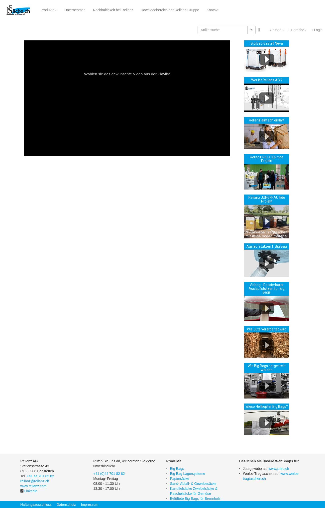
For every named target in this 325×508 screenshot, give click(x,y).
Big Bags (177, 469)
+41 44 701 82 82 (40, 476)
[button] (274, 30)
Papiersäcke (179, 479)
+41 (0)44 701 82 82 (109, 474)
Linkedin (30, 491)
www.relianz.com (33, 486)
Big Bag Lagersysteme (187, 474)
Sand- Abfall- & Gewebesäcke (193, 484)
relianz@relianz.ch (34, 481)
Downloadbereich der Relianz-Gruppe (170, 10)
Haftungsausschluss (36, 505)
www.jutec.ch (279, 469)
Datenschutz (66, 505)
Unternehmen (75, 10)
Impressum (89, 505)
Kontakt (212, 10)
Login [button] (317, 30)
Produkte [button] (48, 10)
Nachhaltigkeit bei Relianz (113, 10)
